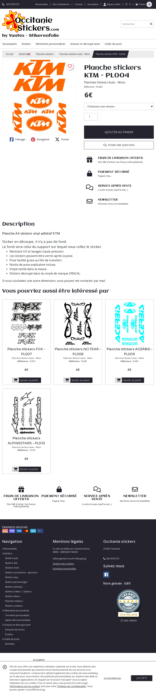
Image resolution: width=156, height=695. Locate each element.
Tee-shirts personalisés (17, 615)
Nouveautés (9, 548)
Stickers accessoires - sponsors (21, 572)
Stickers (7, 553)
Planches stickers (45, 54)
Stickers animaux (13, 586)
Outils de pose (10, 639)
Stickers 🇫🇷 (24, 54)
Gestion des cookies (63, 563)
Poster (62, 139)
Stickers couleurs (14, 605)
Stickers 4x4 (11, 563)
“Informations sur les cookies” (25, 686)
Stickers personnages (16, 582)
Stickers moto (12, 567)
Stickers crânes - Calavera (18, 591)
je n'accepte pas (112, 678)
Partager (17, 139)
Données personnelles (64, 568)
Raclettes (9, 643)
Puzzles (9, 634)
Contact (79, 4)
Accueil (9, 54)
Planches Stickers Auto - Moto (104, 82)
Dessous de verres (15, 629)
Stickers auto (11, 558)
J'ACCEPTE (142, 678)
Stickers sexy (11, 577)
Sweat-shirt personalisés (17, 620)
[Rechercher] (151, 24)
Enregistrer (40, 139)
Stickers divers (12, 596)
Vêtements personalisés (15, 610)
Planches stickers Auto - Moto (75, 54)
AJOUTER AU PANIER (119, 132)
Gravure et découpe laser (16, 624)
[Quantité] (91, 116)
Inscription (93, 4)
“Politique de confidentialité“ (71, 686)
